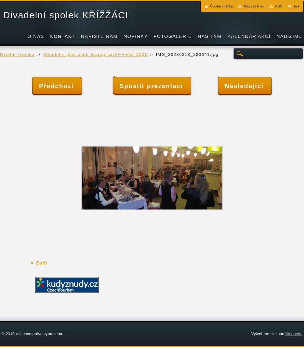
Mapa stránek (254, 6)
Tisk (296, 6)
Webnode (293, 333)
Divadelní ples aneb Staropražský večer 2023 (95, 54)
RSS (278, 6)
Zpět (42, 262)
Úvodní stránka (17, 54)
